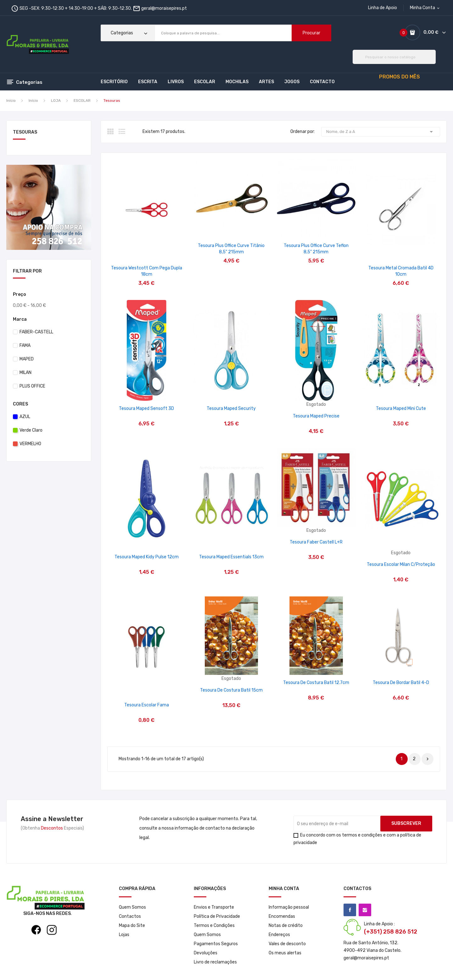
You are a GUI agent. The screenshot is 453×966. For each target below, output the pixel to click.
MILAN (25, 372)
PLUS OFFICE (32, 386)
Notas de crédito (286, 925)
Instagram (365, 910)
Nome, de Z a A (380, 131)
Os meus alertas (285, 953)
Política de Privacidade (217, 916)
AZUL (25, 416)
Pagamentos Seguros (216, 943)
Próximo (427, 759)
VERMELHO (30, 443)
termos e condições (362, 835)
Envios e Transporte (214, 907)
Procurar (311, 33)
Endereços (279, 934)
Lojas (124, 934)
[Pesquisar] (394, 57)
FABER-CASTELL (36, 332)
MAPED (27, 359)
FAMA (25, 345)
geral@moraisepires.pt (164, 8)
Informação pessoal (289, 907)
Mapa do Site (132, 925)
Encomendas (282, 916)
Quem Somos (132, 907)
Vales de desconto (287, 943)
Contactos (130, 916)
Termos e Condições (214, 925)
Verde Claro (31, 430)
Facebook (350, 910)
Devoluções (205, 953)
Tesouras (25, 132)
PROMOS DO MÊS (399, 77)
